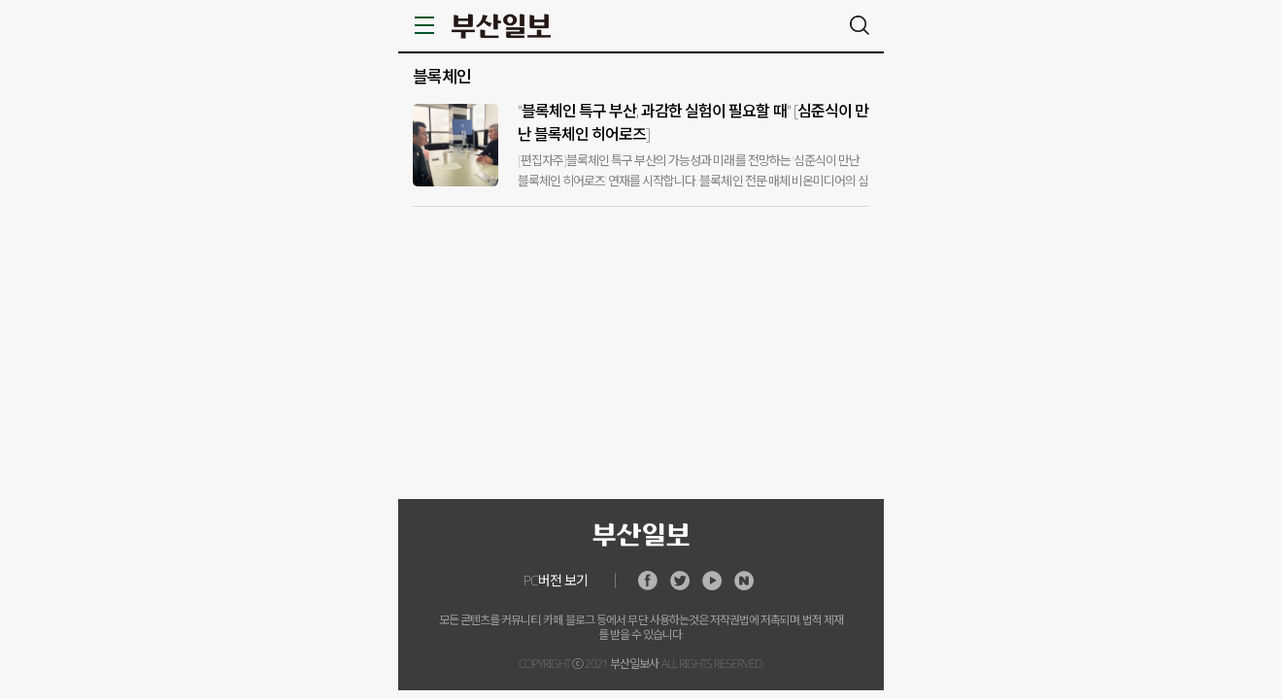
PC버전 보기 (555, 580)
